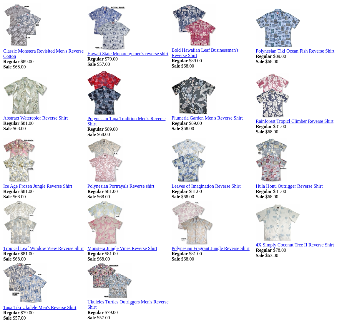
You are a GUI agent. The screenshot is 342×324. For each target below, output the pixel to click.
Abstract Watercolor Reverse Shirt (35, 117)
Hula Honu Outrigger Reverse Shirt (289, 186)
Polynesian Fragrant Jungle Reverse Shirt (211, 248)
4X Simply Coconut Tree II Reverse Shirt (295, 244)
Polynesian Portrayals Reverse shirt (120, 186)
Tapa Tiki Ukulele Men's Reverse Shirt (39, 307)
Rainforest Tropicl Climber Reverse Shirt (294, 121)
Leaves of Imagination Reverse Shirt (206, 186)
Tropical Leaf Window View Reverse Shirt (43, 248)
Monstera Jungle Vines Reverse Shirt (122, 248)
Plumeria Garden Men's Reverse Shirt (207, 117)
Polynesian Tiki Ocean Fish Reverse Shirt (295, 50)
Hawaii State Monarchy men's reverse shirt (127, 53)
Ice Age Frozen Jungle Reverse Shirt (37, 186)
